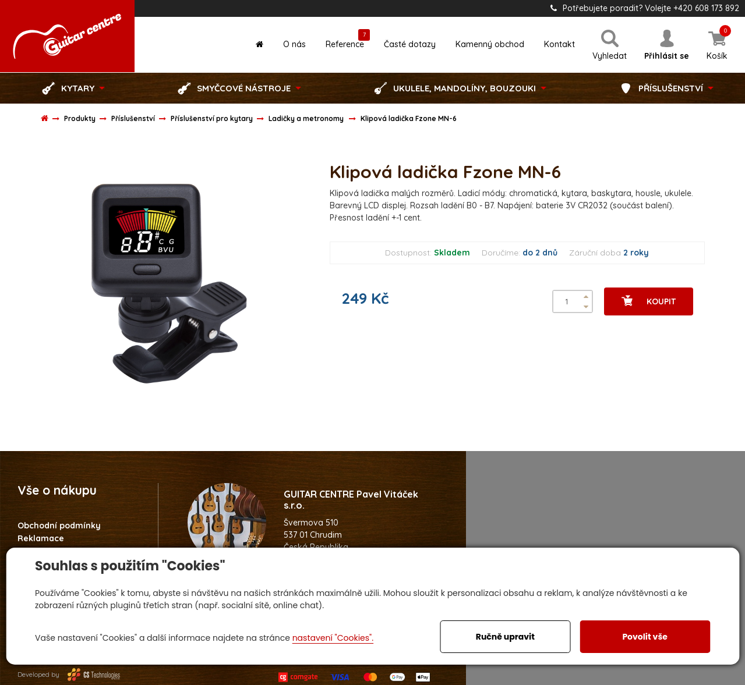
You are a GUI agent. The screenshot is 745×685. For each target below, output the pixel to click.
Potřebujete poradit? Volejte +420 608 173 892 (644, 8)
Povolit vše (644, 637)
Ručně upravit (505, 637)
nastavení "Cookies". (332, 638)
